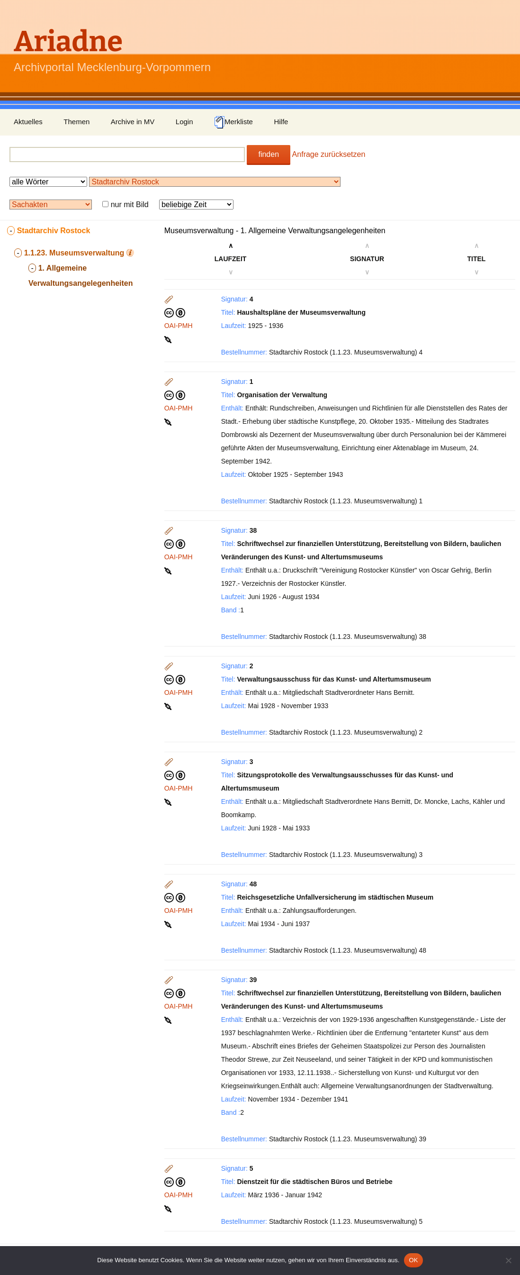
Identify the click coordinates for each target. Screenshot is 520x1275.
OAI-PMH (178, 325)
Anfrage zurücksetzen (329, 154)
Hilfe (281, 122)
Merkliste (233, 122)
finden (268, 154)
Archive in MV (133, 122)
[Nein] (508, 1260)
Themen (76, 122)
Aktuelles (28, 122)
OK (413, 1260)
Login (184, 122)
